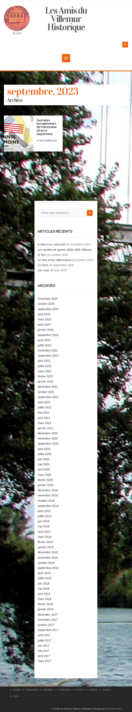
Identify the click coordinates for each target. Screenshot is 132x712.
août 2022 (44, 360)
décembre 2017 (48, 614)
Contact (106, 689)
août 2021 (44, 402)
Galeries (93, 689)
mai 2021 (44, 412)
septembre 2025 (48, 309)
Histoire (80, 689)
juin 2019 (43, 521)
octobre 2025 (46, 303)
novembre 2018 (48, 557)
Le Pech (43, 265)
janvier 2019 (45, 547)
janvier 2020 (45, 485)
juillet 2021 (44, 407)
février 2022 (45, 376)
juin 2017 (43, 645)
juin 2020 (43, 459)
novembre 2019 (48, 495)
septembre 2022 (48, 355)
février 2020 (45, 480)
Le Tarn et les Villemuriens (54, 260)
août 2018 (44, 573)
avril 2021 (44, 418)
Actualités (49, 689)
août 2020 (44, 449)
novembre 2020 (48, 438)
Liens (16, 696)
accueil (16, 689)
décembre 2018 (48, 552)
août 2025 (44, 314)
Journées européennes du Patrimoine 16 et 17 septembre (47, 127)
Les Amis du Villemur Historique (66, 19)
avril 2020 (44, 469)
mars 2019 (44, 537)
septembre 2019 (48, 505)
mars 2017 (44, 661)
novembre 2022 (48, 350)
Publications (65, 689)
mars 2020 (44, 474)
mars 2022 (44, 371)
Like (12, 147)
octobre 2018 (46, 562)
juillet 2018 (44, 578)
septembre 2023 (48, 335)
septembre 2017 (48, 630)
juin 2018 (43, 583)
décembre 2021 (48, 386)
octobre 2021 (46, 392)
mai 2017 (44, 650)
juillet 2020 (44, 454)
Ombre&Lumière (113, 708)
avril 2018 (44, 593)
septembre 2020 (48, 443)
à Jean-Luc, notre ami (51, 244)
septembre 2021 (48, 397)
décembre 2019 (48, 490)
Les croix (43, 270)
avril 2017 (44, 656)
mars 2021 (44, 423)
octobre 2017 (46, 624)
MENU (66, 58)
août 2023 (44, 340)
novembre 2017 (48, 619)
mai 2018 (44, 588)
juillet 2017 (44, 640)
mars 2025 (44, 319)
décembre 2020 (48, 433)
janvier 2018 (45, 609)
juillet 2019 (44, 516)
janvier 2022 (45, 381)
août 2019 (44, 511)
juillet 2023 (44, 345)
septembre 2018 (48, 568)
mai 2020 (44, 464)
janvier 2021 (45, 428)
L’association (32, 689)
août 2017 (44, 635)
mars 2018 (44, 599)
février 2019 (45, 542)
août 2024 (44, 324)
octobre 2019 (46, 500)
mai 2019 (44, 526)
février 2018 (45, 604)
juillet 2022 (44, 366)
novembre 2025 (48, 298)
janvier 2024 (45, 329)
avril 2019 (44, 531)
